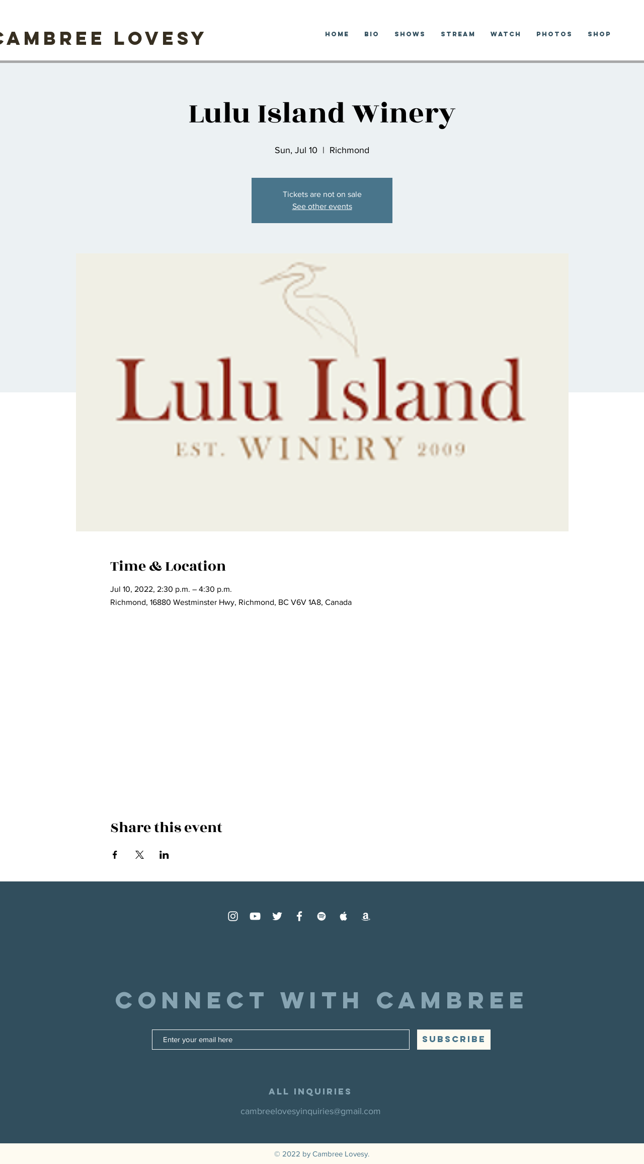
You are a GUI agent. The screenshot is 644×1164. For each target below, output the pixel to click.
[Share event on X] (139, 855)
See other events (322, 206)
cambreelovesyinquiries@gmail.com (310, 1111)
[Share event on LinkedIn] (164, 855)
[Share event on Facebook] (115, 855)
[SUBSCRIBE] (454, 1040)
